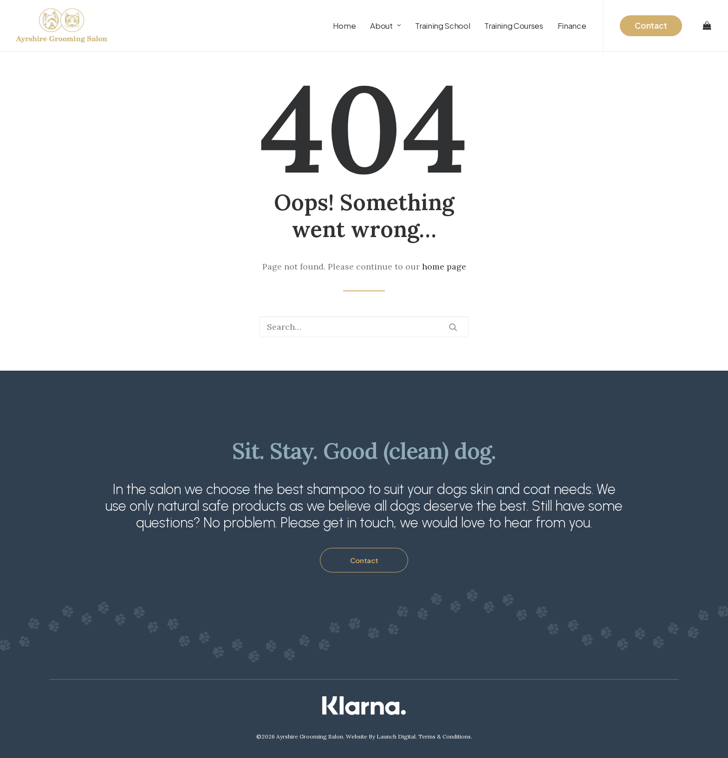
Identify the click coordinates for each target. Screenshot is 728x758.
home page (444, 266)
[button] (453, 327)
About (385, 25)
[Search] (364, 326)
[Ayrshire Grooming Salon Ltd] (61, 25)
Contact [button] (364, 560)
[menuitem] (344, 25)
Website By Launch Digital (381, 736)
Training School (442, 25)
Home (344, 25)
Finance (572, 25)
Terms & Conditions (444, 736)
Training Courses (513, 25)
